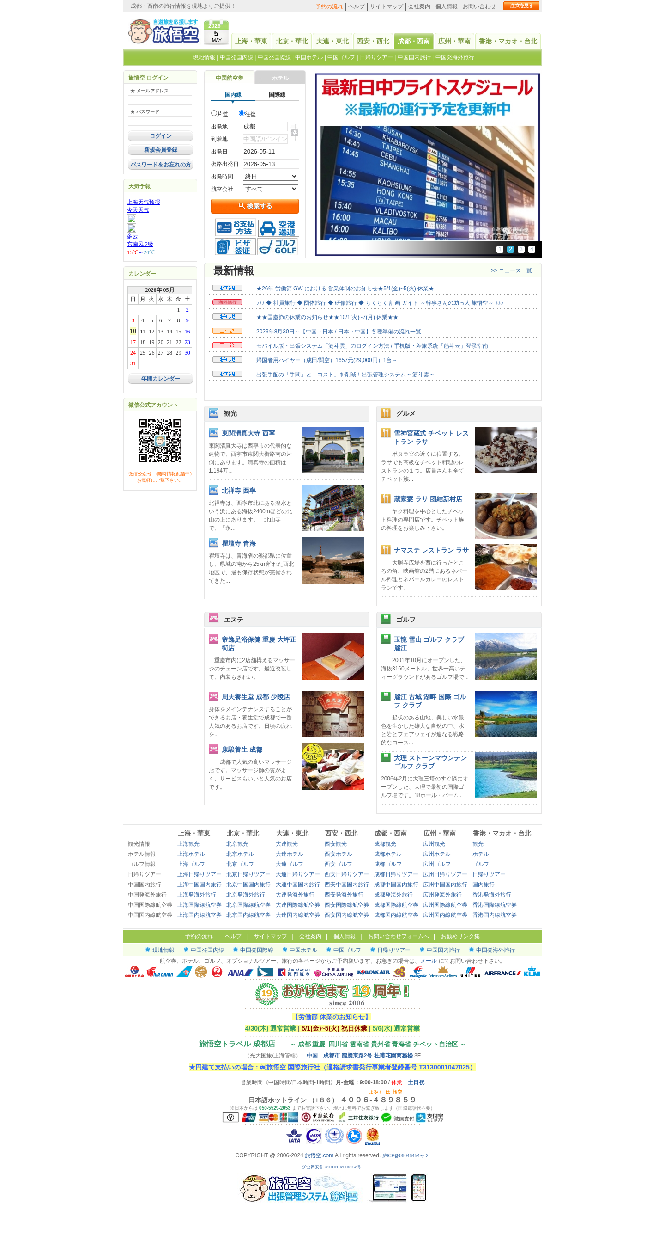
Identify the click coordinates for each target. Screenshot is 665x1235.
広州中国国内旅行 (445, 884)
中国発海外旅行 (454, 57)
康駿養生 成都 (242, 749)
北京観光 (237, 844)
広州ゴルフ (437, 864)
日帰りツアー (376, 57)
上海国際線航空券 (199, 905)
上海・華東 (251, 41)
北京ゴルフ (240, 864)
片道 (222, 114)
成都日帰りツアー (396, 874)
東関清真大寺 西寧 (248, 433)
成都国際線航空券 (396, 905)
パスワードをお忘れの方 (160, 164)
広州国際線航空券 (445, 905)
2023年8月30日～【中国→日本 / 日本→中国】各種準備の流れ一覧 (338, 331)
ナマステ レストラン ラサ (431, 550)
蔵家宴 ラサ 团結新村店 (428, 499)
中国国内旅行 (414, 57)
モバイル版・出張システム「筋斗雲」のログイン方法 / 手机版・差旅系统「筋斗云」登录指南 (372, 346)
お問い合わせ (479, 6)
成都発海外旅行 (393, 894)
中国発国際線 (274, 57)
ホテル (280, 78)
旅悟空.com (319, 1155)
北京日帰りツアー (248, 874)
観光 (230, 413)
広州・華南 (454, 41)
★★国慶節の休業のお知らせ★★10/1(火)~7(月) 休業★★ (327, 317)
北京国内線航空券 (248, 915)
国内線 (233, 95)
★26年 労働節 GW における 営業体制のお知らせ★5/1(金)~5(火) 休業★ (345, 288)
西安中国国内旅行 (347, 884)
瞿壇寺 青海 (239, 543)
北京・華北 (292, 41)
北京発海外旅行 (245, 894)
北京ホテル (240, 854)
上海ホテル (191, 854)
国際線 (277, 95)
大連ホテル (289, 854)
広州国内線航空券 (445, 915)
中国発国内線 (236, 57)
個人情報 (446, 6)
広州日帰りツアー (445, 874)
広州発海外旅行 (442, 894)
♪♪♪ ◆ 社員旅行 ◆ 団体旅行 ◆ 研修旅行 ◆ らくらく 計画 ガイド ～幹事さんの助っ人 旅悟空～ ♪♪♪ (379, 303)
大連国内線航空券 (298, 915)
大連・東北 (332, 41)
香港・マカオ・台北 (508, 41)
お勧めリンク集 (460, 936)
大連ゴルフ (289, 864)
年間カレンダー (160, 378)
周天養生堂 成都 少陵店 (256, 696)
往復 (250, 114)
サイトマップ (386, 6)
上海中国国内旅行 (199, 884)
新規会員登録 (160, 150)
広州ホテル (437, 854)
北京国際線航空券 (248, 905)
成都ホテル (388, 854)
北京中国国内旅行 (248, 884)
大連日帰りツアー (298, 874)
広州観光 (434, 844)
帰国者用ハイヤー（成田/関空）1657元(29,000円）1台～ (326, 360)
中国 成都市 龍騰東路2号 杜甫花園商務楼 (359, 1055)
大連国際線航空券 (298, 905)
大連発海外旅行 (295, 894)
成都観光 (385, 844)
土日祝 (416, 1082)
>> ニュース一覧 (511, 270)
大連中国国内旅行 (298, 884)
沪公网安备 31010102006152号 (332, 1167)
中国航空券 (229, 78)
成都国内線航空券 (396, 915)
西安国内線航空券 (347, 915)
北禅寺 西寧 (239, 490)
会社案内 (419, 6)
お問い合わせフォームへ (398, 936)
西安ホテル (338, 854)
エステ (233, 619)
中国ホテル (309, 57)
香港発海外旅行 (491, 894)
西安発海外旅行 (344, 894)
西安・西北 (373, 41)
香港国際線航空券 (494, 905)
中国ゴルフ (342, 57)
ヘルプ (356, 6)
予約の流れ (329, 6)
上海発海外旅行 (196, 894)
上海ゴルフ (191, 864)
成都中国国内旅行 (396, 884)
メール (428, 961)
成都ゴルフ (388, 864)
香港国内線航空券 (494, 915)
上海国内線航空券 (199, 915)
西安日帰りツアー (347, 874)
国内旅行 (483, 884)
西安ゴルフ (338, 864)
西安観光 (336, 844)
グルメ (406, 413)
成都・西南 (414, 41)
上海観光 (188, 844)
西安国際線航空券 (347, 905)
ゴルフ (406, 619)
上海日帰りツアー (199, 874)
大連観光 (287, 844)
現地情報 (204, 57)
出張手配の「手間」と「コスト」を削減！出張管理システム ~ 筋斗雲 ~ (345, 374)
